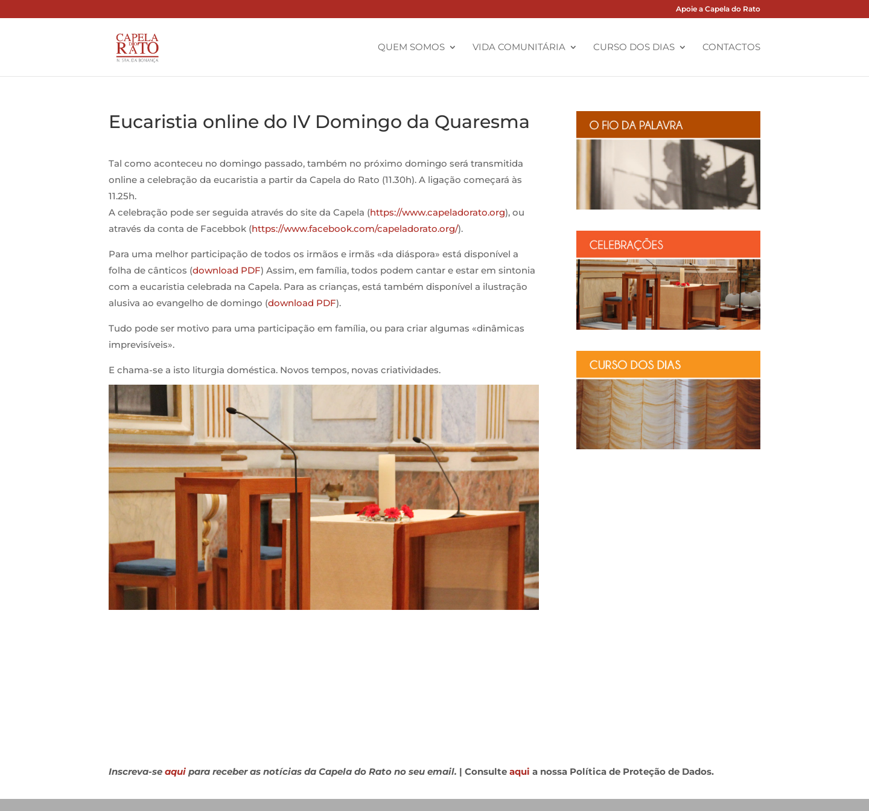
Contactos (731, 48)
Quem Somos (411, 48)
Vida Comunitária (519, 48)
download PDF (227, 270)
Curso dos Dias (634, 48)
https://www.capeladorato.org (437, 212)
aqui (175, 771)
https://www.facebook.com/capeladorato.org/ (355, 228)
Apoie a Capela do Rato (718, 9)
